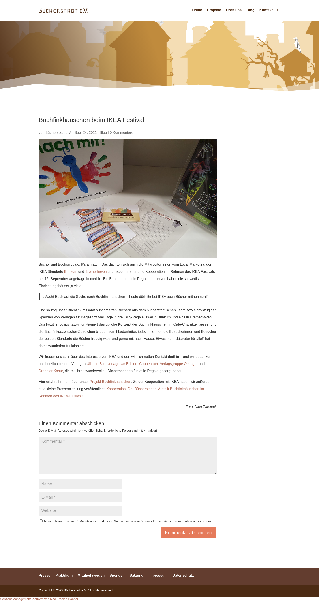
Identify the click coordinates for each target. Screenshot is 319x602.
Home (197, 10)
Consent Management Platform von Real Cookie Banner (39, 599)
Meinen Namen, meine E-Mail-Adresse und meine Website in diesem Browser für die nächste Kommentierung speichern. (128, 521)
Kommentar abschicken (188, 532)
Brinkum (70, 271)
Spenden (117, 575)
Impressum (157, 575)
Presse (45, 575)
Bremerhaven (96, 271)
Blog (250, 10)
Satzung (136, 575)
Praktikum (64, 575)
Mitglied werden (91, 575)
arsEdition (129, 364)
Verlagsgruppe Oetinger (179, 364)
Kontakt (266, 10)
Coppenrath (148, 364)
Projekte (214, 10)
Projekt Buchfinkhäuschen (110, 382)
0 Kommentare (121, 132)
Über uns (234, 10)
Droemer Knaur (51, 371)
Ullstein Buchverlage (103, 364)
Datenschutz (183, 575)
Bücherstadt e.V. (58, 132)
